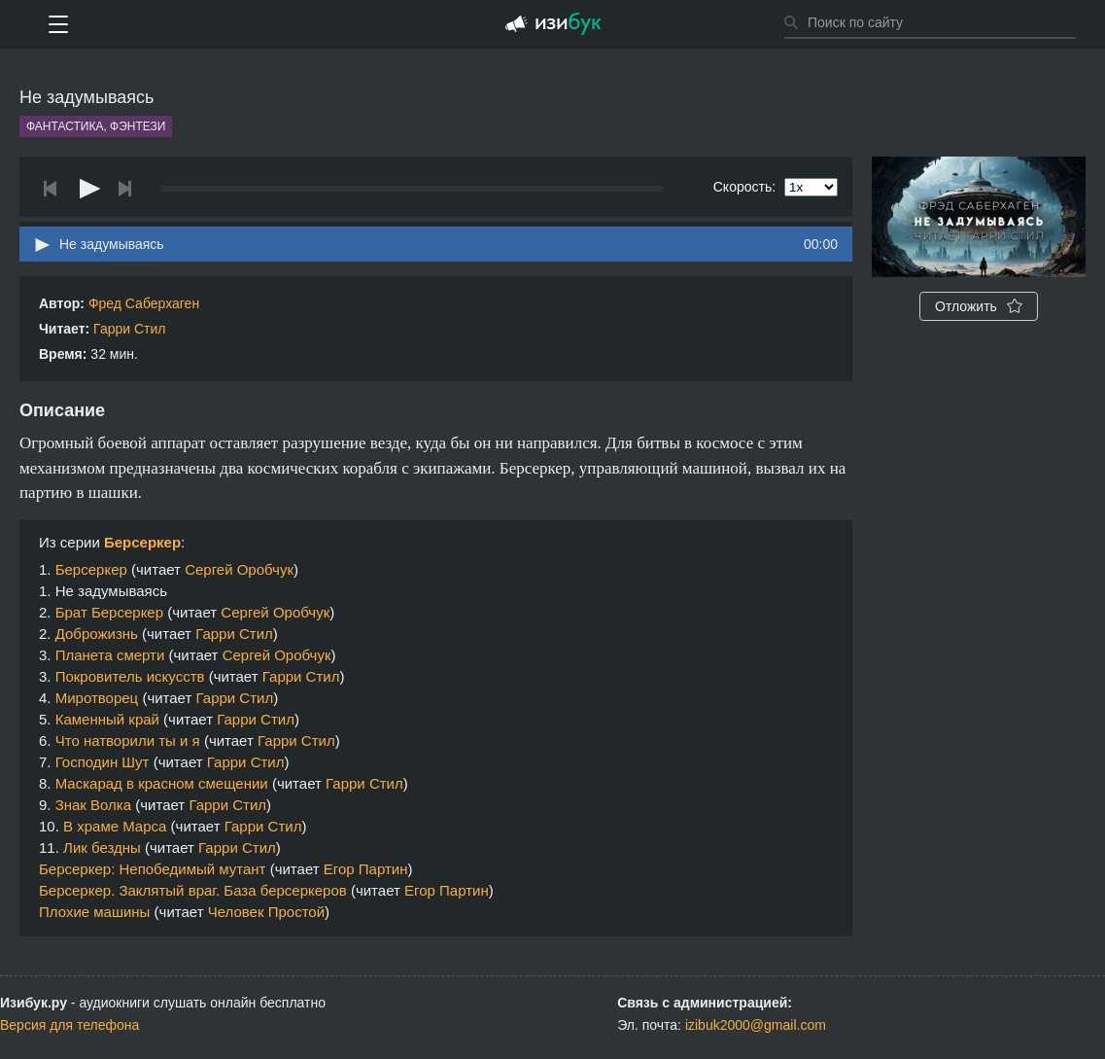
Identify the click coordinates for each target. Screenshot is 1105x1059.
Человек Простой (266, 911)
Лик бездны (102, 847)
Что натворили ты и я (127, 740)
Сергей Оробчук (239, 569)
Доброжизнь (96, 633)
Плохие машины (94, 911)
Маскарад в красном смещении (161, 783)
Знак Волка (93, 804)
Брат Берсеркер (109, 612)
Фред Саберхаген (143, 303)
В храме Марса (114, 826)
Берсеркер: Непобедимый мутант (152, 869)
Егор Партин (366, 869)
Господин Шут (102, 762)
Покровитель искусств (130, 676)
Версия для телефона (69, 1025)
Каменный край (107, 719)
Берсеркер (142, 542)
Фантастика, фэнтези (95, 126)
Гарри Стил (129, 328)
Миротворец (97, 697)
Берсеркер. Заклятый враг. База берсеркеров (193, 890)
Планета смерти (110, 655)
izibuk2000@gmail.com (755, 1025)
